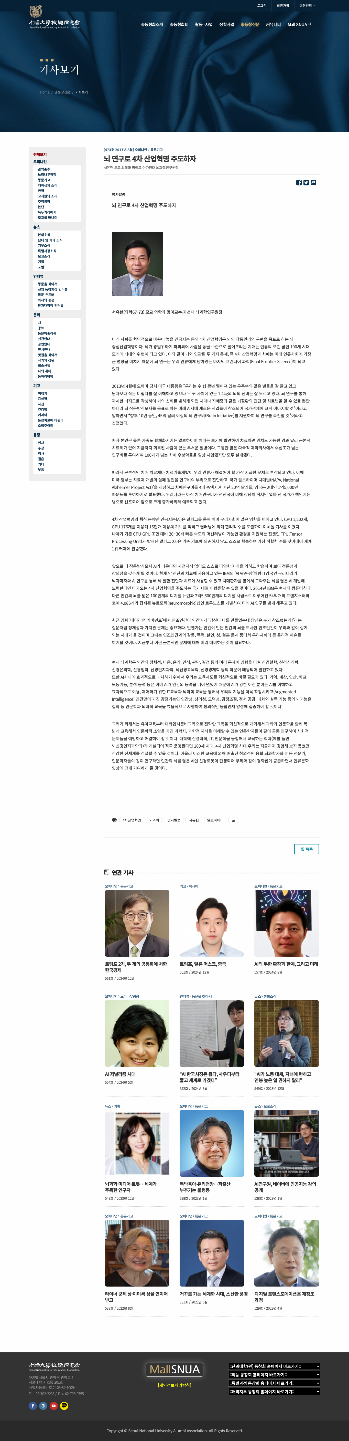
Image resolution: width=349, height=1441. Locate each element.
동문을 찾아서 (47, 284)
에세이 (42, 414)
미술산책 (44, 365)
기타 (41, 464)
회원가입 (283, 5)
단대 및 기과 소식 (50, 240)
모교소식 (44, 256)
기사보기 (81, 95)
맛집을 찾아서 (47, 355)
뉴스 (36, 227)
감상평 (42, 398)
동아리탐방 (45, 376)
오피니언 (40, 162)
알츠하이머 (215, 820)
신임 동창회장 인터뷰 (53, 289)
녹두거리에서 (47, 212)
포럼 (41, 267)
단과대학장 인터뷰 (50, 305)
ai (233, 820)
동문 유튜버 (46, 294)
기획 (41, 261)
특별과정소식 (47, 251)
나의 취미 (44, 371)
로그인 (261, 5)
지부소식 (44, 245)
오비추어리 (45, 425)
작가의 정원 (46, 360)
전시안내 (44, 349)
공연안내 (44, 344)
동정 (36, 435)
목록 (306, 849)
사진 (41, 404)
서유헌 (194, 820)
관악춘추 (44, 169)
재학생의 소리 (47, 185)
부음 (41, 469)
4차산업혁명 (132, 820)
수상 (41, 448)
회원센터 (307, 5)
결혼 (41, 459)
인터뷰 (38, 276)
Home (44, 95)
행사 (41, 453)
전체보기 (40, 154)
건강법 (42, 409)
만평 (41, 190)
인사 (41, 442)
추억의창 (44, 201)
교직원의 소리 (47, 196)
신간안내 (44, 338)
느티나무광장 (47, 174)
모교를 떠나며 (47, 217)
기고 (36, 386)
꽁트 (41, 328)
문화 (36, 315)
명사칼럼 (174, 820)
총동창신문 (62, 95)
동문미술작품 (47, 333)
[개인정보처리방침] (174, 1385)
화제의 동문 (46, 300)
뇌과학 (154, 820)
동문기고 (44, 180)
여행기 (42, 393)
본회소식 (44, 234)
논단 (41, 206)
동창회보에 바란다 (50, 420)
